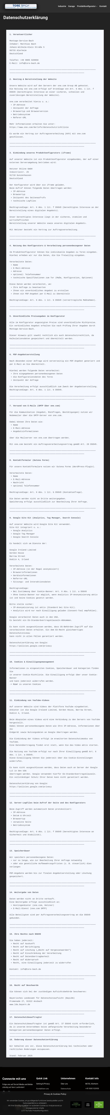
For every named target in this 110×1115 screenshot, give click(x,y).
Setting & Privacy (43, 1084)
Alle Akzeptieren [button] (99, 1104)
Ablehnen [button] (88, 1104)
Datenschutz (66, 1088)
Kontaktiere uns (42, 1088)
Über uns (64, 1084)
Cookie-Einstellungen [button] (76, 1104)
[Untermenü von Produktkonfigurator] (96, 6)
